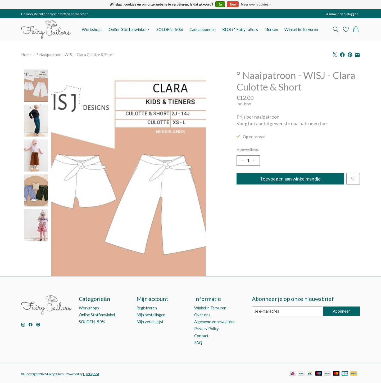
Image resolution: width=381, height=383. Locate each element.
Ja (220, 4)
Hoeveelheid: (248, 149)
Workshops (92, 29)
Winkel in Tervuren (301, 29)
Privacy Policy (206, 329)
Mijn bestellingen (151, 315)
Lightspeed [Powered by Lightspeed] (91, 374)
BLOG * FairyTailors (240, 29)
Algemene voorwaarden (214, 322)
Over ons (202, 315)
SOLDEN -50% (169, 29)
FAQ (198, 342)
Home (26, 54)
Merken (271, 29)
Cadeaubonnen (202, 29)
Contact (201, 336)
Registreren (147, 308)
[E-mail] (287, 311)
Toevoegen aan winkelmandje (290, 179)
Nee (233, 4)
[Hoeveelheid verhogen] (254, 160)
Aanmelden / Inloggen (342, 14)
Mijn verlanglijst (150, 322)
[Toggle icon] (335, 29)
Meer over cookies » (256, 4)
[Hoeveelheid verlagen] (242, 160)
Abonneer (341, 311)
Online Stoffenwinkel (97, 315)
